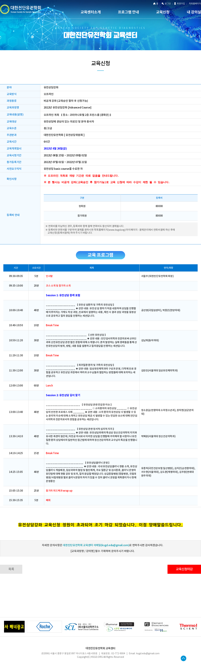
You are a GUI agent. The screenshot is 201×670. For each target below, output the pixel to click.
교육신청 (163, 12)
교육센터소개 (91, 12)
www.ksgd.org (117, 231)
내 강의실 (194, 12)
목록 (11, 570)
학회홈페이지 (195, 4)
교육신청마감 (184, 570)
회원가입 (179, 3)
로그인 (166, 4)
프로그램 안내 (128, 12)
